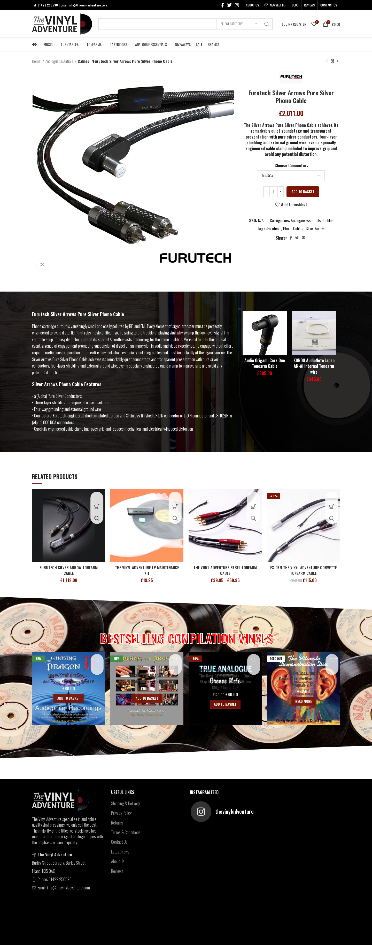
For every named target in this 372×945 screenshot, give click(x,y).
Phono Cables (293, 228)
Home (36, 61)
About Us (118, 861)
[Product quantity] (273, 191)
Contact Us (119, 842)
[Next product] (337, 61)
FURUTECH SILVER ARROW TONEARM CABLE (68, 570)
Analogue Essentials (59, 61)
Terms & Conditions (126, 832)
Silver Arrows (316, 228)
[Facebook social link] (223, 5)
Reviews (117, 871)
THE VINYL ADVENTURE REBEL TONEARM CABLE (225, 570)
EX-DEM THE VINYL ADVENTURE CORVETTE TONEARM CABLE (303, 570)
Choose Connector (290, 165)
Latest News (120, 852)
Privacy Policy (121, 813)
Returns (117, 823)
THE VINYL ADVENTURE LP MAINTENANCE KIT (147, 570)
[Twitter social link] (229, 5)
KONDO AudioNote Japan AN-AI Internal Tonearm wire (314, 366)
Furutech (274, 228)
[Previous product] (327, 61)
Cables (83, 61)
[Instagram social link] (237, 5)
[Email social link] (303, 237)
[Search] (185, 24)
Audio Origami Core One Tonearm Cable (264, 363)
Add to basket (303, 191)
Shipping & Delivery (125, 803)
